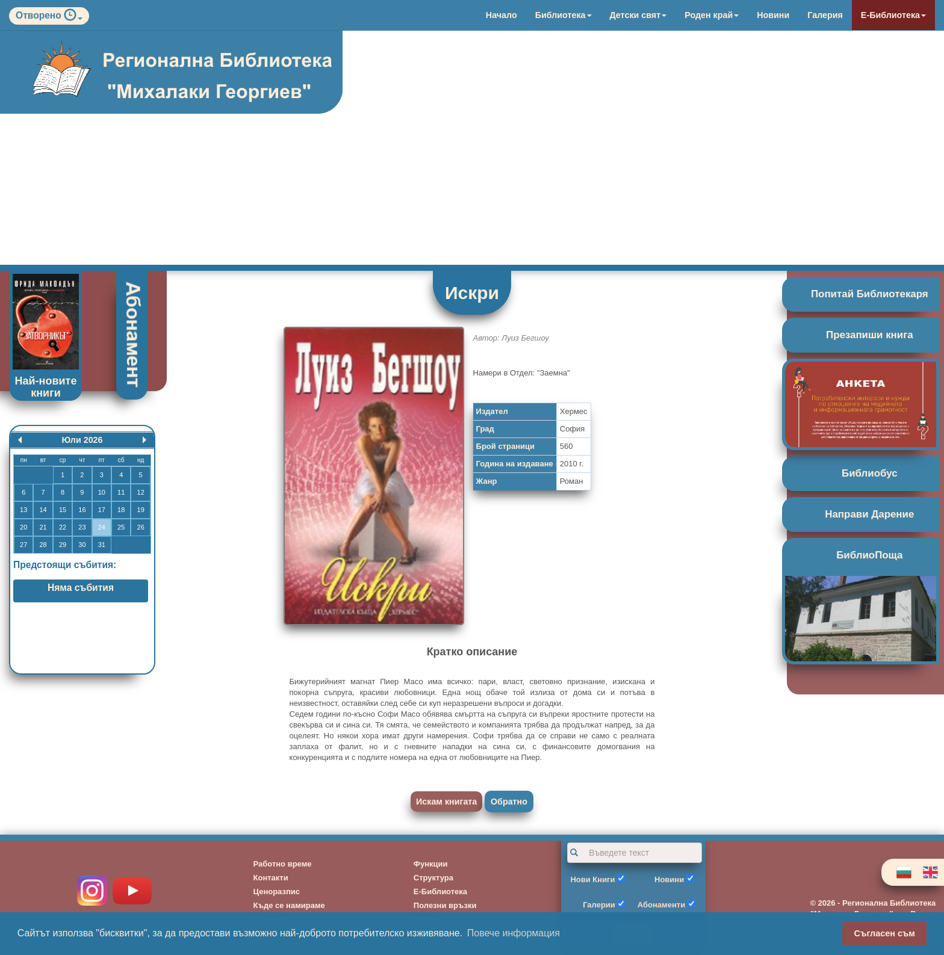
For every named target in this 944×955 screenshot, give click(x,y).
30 (81, 544)
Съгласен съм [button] (884, 933)
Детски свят (638, 15)
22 (62, 527)
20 (23, 527)
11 (121, 492)
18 (121, 509)
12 (140, 492)
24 (101, 527)
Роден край (712, 15)
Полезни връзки (445, 905)
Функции (431, 863)
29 (62, 544)
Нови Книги (592, 879)
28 (42, 544)
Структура (433, 877)
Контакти (270, 877)
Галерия (825, 15)
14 (42, 509)
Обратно (509, 801)
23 (81, 527)
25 (121, 527)
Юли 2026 (81, 440)
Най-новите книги (46, 387)
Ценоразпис (276, 891)
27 (23, 544)
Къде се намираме (289, 905)
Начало (501, 15)
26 (140, 527)
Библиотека (563, 15)
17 (101, 509)
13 (23, 509)
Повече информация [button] (513, 933)
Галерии (599, 904)
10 (101, 492)
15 (62, 509)
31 (101, 544)
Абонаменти (661, 904)
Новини (773, 15)
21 (42, 527)
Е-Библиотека (893, 15)
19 (140, 509)
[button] (73, 17)
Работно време (282, 863)
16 (81, 509)
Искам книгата (446, 801)
